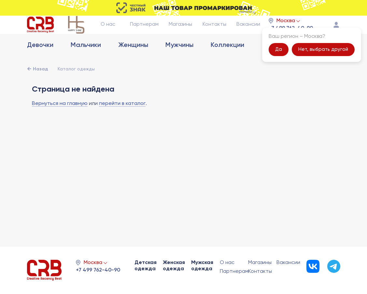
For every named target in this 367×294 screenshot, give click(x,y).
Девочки (40, 59)
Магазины (180, 31)
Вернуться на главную (60, 118)
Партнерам (144, 31)
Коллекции (227, 59)
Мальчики (86, 59)
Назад (40, 83)
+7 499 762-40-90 (98, 270)
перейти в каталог (122, 118)
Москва (285, 28)
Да (278, 56)
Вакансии (248, 31)
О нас (108, 31)
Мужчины (179, 59)
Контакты (214, 31)
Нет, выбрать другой (323, 56)
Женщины (133, 59)
